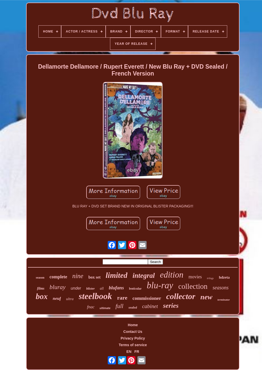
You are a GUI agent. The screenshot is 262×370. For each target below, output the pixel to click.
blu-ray (160, 285)
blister (90, 288)
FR (136, 352)
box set (94, 277)
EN (128, 352)
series (171, 305)
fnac (90, 306)
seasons (220, 287)
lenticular (135, 288)
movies (195, 276)
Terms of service (133, 345)
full (120, 306)
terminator (223, 299)
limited (116, 275)
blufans (116, 287)
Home (133, 325)
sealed (132, 307)
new (206, 297)
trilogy (210, 278)
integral (144, 275)
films (41, 288)
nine (77, 275)
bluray (58, 287)
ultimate (105, 308)
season (40, 277)
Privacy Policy (133, 338)
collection (193, 286)
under (76, 288)
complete (58, 276)
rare (122, 297)
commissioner (147, 298)
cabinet (150, 306)
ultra (69, 299)
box (42, 296)
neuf (57, 298)
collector (180, 296)
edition (171, 274)
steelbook (95, 296)
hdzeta (224, 277)
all (102, 288)
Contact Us (132, 332)
